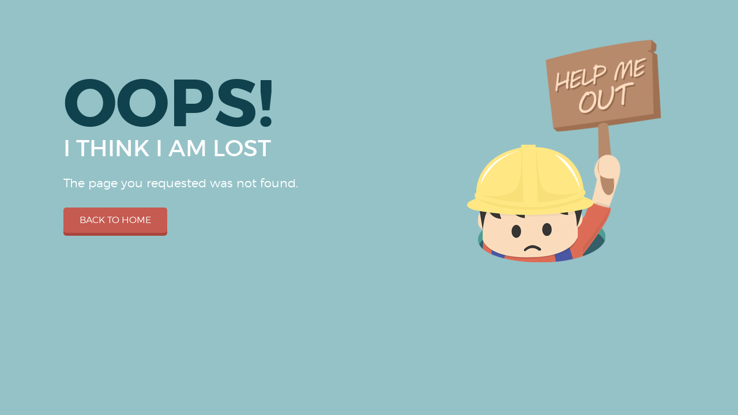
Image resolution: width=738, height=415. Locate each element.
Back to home (115, 219)
